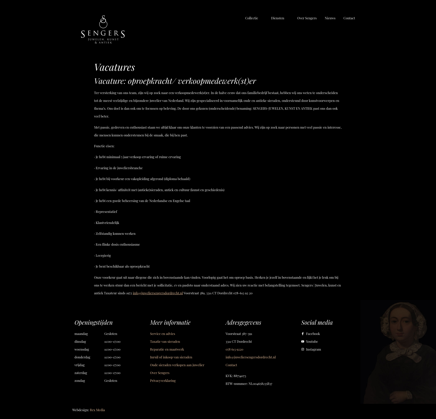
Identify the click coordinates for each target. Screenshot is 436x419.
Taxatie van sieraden (165, 341)
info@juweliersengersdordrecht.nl (158, 293)
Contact (231, 365)
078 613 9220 (234, 349)
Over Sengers (159, 373)
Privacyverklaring (163, 380)
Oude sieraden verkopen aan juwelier (177, 365)
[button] (254, 18)
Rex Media (97, 410)
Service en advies (162, 333)
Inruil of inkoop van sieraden (171, 357)
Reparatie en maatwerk (167, 349)
